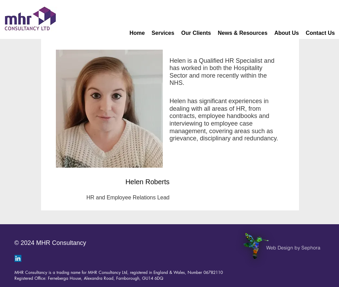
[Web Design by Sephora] (293, 247)
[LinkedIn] (17, 258)
